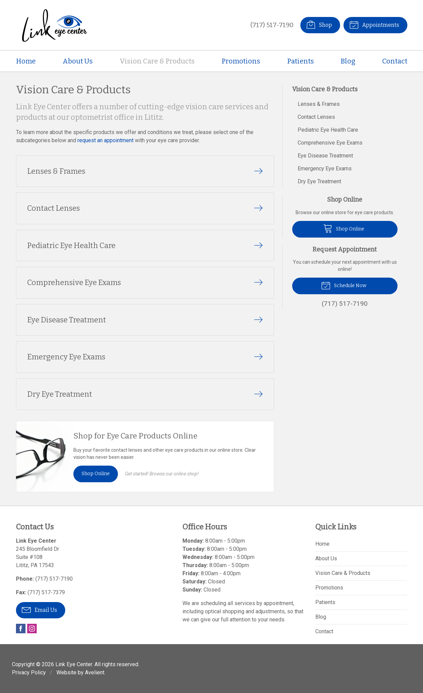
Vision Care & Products (157, 61)
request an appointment (105, 140)
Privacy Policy (29, 672)
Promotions (241, 61)
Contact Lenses (316, 117)
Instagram (32, 628)
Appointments (374, 24)
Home (26, 61)
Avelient (94, 672)
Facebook (20, 628)
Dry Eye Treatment (319, 181)
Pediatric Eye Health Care (328, 130)
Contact (394, 61)
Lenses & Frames (319, 104)
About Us (78, 61)
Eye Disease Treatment (325, 155)
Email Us (39, 609)
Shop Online (96, 473)
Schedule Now (343, 285)
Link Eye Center (73, 664)
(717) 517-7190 (272, 25)
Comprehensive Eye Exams (330, 142)
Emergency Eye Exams (325, 168)
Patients (300, 61)
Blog (348, 61)
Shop (319, 24)
